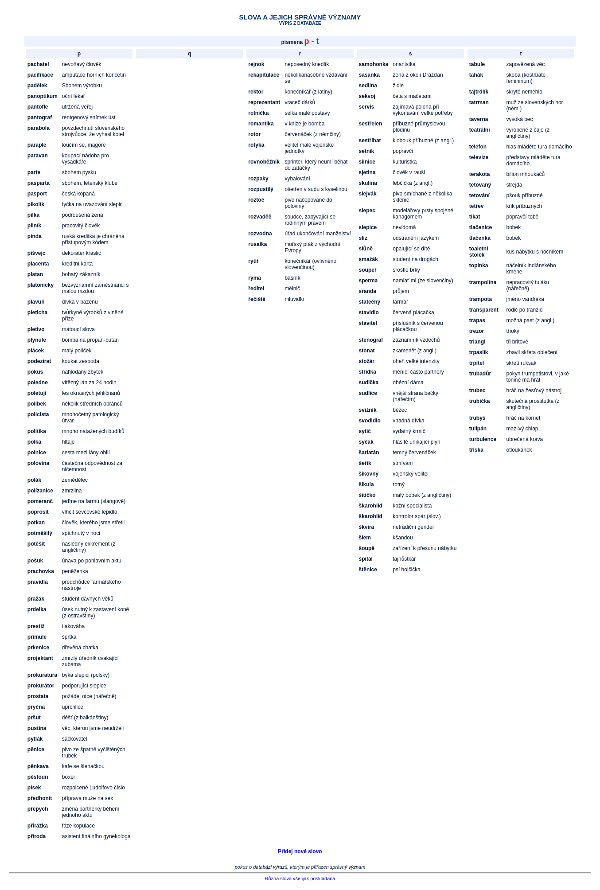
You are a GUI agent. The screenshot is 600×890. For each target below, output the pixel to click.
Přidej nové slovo (300, 851)
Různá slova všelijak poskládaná (300, 878)
